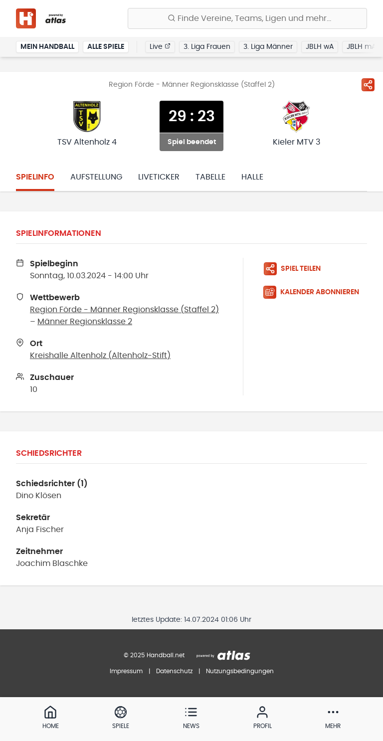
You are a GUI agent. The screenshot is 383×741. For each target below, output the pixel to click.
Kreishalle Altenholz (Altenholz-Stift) (100, 356)
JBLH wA (320, 46)
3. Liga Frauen (207, 46)
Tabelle (210, 177)
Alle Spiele (105, 46)
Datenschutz (174, 671)
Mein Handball (47, 46)
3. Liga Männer (268, 46)
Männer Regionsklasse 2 (84, 322)
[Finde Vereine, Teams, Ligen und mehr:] (247, 18)
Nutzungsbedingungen (240, 671)
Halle (252, 177)
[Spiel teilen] (368, 84)
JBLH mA (361, 46)
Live (160, 46)
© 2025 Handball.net (154, 655)
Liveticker (159, 177)
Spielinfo (35, 177)
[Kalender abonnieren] (315, 292)
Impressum (126, 671)
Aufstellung (96, 177)
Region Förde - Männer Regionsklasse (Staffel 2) (124, 310)
